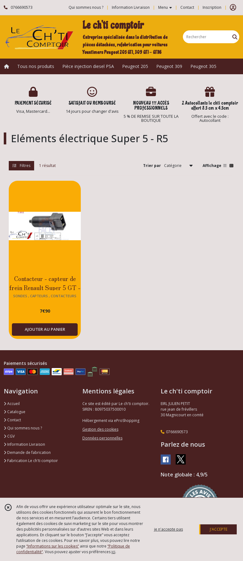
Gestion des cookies (100, 429)
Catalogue (14, 411)
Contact (187, 7)
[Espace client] (233, 7)
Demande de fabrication (27, 452)
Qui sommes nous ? (23, 428)
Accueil (12, 403)
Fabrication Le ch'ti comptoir (31, 460)
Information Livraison (24, 444)
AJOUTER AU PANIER (45, 329)
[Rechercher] (235, 37)
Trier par (152, 165)
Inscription (212, 7)
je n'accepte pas (168, 529)
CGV (9, 436)
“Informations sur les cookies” (52, 546)
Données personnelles (102, 438)
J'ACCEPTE (218, 529)
